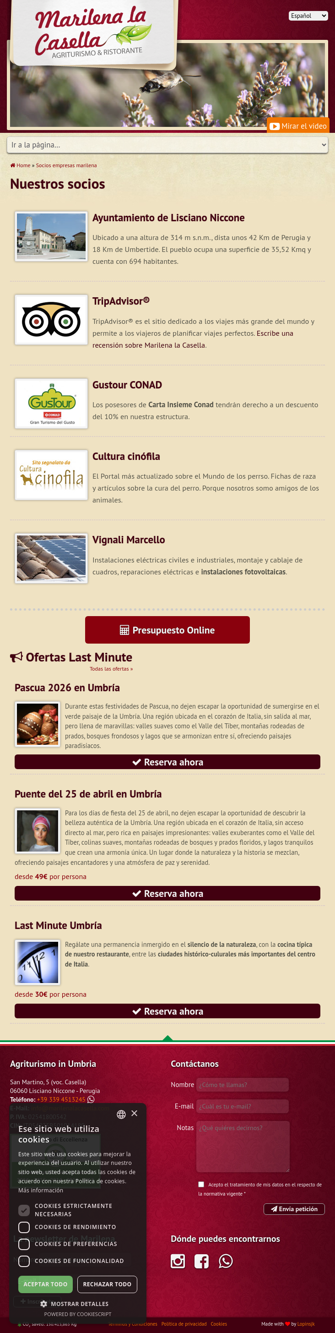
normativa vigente (223, 1194)
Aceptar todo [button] (45, 1284)
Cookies (219, 1324)
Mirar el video (298, 126)
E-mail (184, 1106)
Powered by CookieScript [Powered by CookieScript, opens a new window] (78, 1314)
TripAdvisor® (121, 300)
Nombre (182, 1084)
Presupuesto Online (167, 629)
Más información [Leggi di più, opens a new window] (40, 1190)
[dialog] (77, 1213)
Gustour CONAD (127, 384)
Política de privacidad (185, 1324)
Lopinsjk (306, 1324)
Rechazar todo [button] (107, 1284)
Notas (185, 1127)
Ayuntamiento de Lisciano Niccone (168, 217)
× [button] (133, 1113)
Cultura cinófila (126, 456)
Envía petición (294, 1209)
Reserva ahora (168, 761)
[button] (77, 1303)
